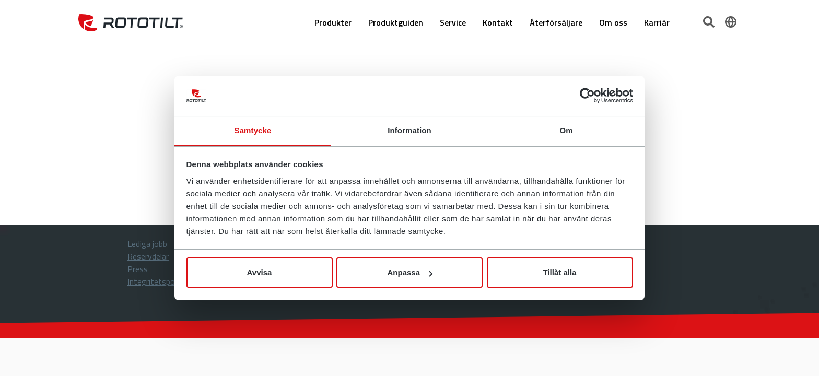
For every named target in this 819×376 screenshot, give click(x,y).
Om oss (613, 22)
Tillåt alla (560, 272)
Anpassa (409, 272)
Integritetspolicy (156, 281)
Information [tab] (409, 130)
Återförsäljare (556, 22)
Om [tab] (565, 130)
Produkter (333, 22)
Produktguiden (395, 22)
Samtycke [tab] (253, 130)
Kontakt (498, 22)
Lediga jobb (147, 244)
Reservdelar (148, 256)
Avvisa (259, 272)
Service (453, 22)
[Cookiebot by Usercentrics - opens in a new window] (587, 96)
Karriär (657, 22)
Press (137, 269)
